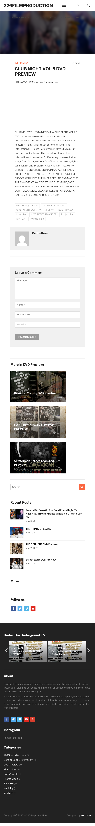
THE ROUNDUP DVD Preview (42, 544)
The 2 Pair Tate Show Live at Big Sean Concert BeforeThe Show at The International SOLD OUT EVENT (27, 648)
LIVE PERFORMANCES (43, 214)
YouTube (8, 793)
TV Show (56, 641)
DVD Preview (22, 63)
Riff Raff (20, 219)
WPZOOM (85, 815)
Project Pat (67, 214)
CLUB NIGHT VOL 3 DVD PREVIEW (35, 210)
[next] (88, 650)
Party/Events (11, 774)
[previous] (7, 650)
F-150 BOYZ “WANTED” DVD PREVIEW (34, 427)
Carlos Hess (38, 81)
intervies (21, 214)
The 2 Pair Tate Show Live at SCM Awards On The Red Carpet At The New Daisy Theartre (66, 649)
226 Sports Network (15, 755)
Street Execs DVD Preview (41, 559)
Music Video (10, 769)
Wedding (9, 788)
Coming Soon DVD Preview (18, 760)
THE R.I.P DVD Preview (38, 528)
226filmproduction (34, 5)
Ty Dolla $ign (37, 219)
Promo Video (11, 778)
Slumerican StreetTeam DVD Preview (34, 462)
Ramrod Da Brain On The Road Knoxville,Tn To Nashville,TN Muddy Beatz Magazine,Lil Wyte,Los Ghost (54, 514)
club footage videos (27, 205)
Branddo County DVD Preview (35, 393)
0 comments (53, 81)
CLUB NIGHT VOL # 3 (54, 205)
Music (15, 581)
